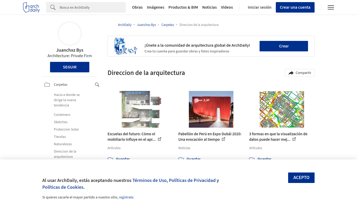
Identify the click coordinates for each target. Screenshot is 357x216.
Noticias (209, 7)
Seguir (69, 67)
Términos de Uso (150, 180)
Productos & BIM (183, 7)
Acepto (301, 177)
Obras (137, 7)
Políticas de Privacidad (192, 180)
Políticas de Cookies (63, 187)
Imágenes (155, 7)
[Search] (93, 7)
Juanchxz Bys (69, 50)
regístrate (126, 197)
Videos (227, 7)
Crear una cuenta (295, 7)
